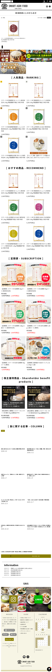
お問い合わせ (24, 633)
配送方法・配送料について (27, 620)
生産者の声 (23, 624)
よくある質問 (24, 626)
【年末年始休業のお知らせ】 (16, 570)
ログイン (47, 1)
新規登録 (44, 1)
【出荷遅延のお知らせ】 (15, 571)
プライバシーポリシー (26, 631)
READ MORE (35, 556)
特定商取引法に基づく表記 (27, 628)
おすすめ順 (40, 17)
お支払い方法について (26, 617)
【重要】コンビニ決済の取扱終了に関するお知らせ (21, 568)
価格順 (44, 17)
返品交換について (25, 622)
